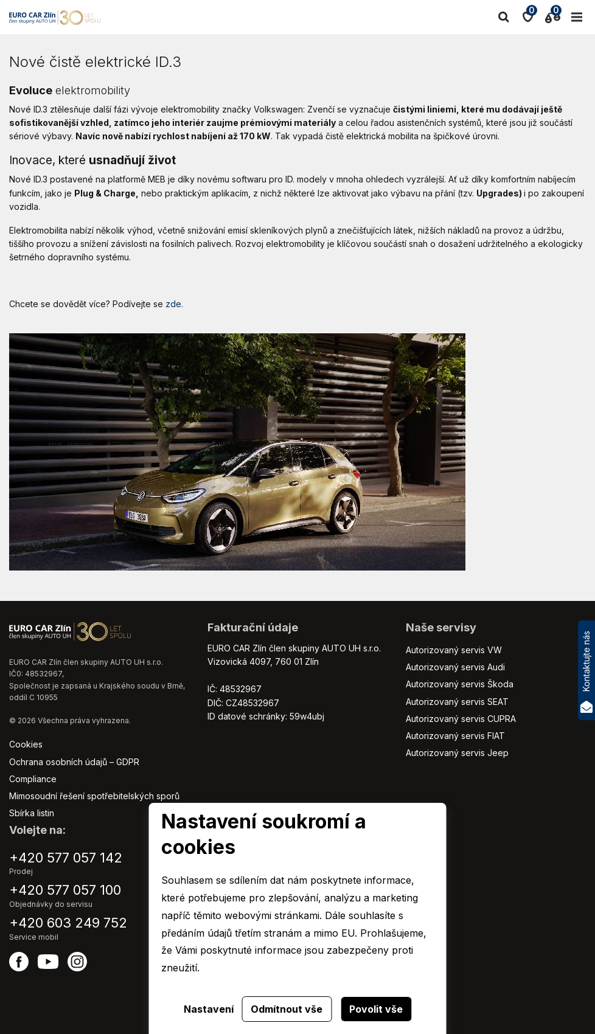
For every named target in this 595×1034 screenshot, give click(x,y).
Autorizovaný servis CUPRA (461, 718)
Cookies (26, 744)
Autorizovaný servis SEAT (457, 701)
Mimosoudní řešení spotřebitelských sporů (94, 796)
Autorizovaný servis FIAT (455, 735)
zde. (174, 304)
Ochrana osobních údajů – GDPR (74, 762)
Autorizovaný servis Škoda (459, 684)
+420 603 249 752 (68, 923)
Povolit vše (376, 1009)
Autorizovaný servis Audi (455, 667)
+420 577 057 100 (65, 890)
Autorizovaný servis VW (454, 650)
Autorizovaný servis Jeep (457, 753)
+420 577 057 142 (65, 858)
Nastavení (209, 1009)
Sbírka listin (31, 813)
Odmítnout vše (286, 1009)
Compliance (33, 779)
